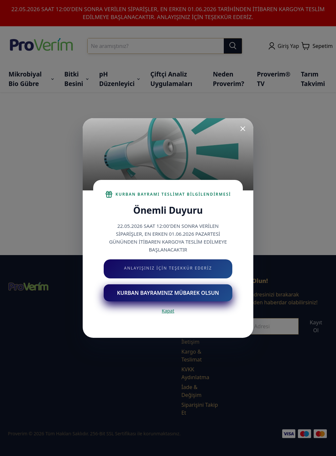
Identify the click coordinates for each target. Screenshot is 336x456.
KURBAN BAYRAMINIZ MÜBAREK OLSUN (168, 292)
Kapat (168, 311)
